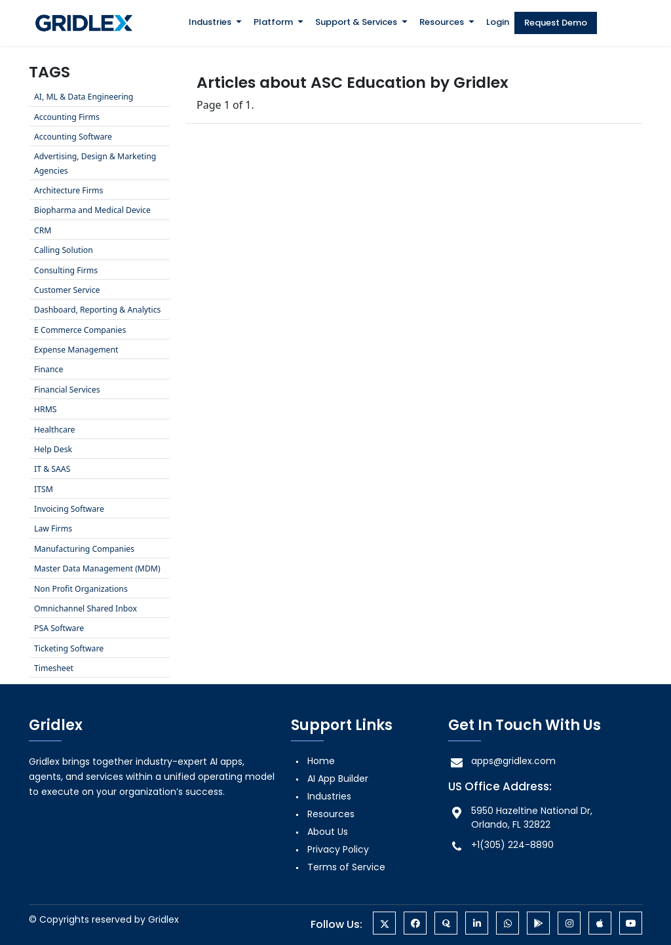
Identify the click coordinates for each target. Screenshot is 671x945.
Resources (441, 22)
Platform (273, 22)
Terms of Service (346, 867)
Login (497, 22)
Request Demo (555, 22)
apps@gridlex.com (502, 761)
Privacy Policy (338, 849)
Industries (210, 22)
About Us (327, 831)
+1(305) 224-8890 (501, 845)
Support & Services (356, 22)
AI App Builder (337, 778)
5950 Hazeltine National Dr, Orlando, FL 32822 (520, 817)
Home (321, 760)
